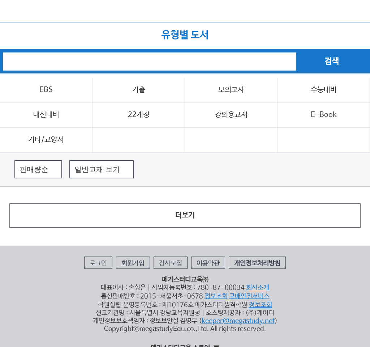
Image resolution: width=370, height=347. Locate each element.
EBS (46, 90)
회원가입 (133, 263)
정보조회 (216, 296)
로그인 (98, 263)
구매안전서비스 (249, 296)
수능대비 (324, 90)
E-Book (324, 115)
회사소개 (257, 287)
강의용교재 (231, 115)
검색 (352, 35)
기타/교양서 (46, 140)
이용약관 (208, 263)
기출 (138, 90)
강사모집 (170, 263)
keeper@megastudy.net (238, 321)
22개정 (139, 115)
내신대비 (46, 115)
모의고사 (231, 90)
